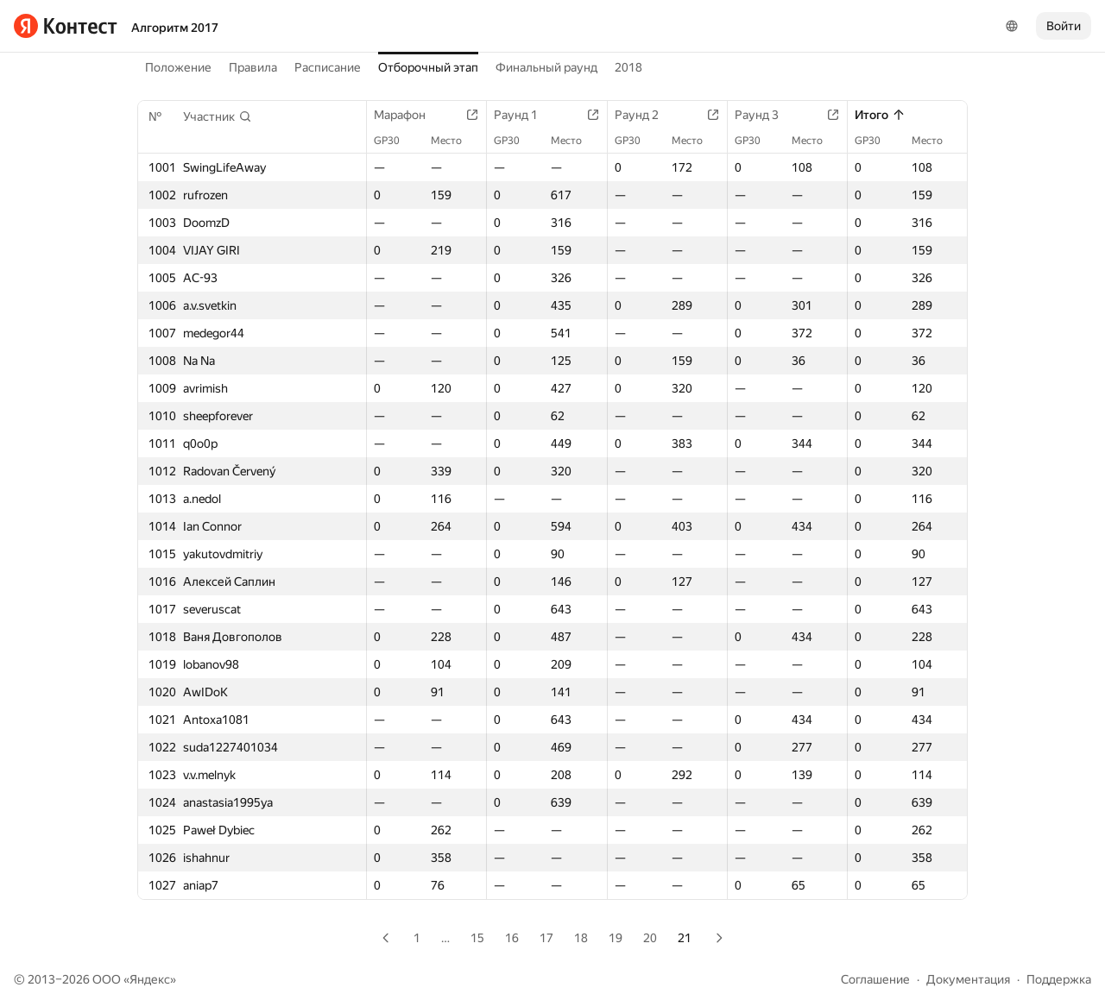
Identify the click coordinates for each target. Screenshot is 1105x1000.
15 (477, 938)
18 (581, 938)
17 (546, 938)
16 (512, 938)
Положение (178, 67)
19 (615, 938)
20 (650, 938)
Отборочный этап (428, 67)
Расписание (327, 67)
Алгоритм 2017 (174, 28)
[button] (217, 116)
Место (455, 141)
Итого (880, 114)
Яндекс (149, 979)
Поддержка (1058, 979)
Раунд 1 (524, 114)
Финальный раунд (546, 67)
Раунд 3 (765, 114)
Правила (253, 67)
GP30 (395, 141)
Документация (968, 979)
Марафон (408, 114)
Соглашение (875, 979)
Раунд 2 (645, 114)
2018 (628, 67)
